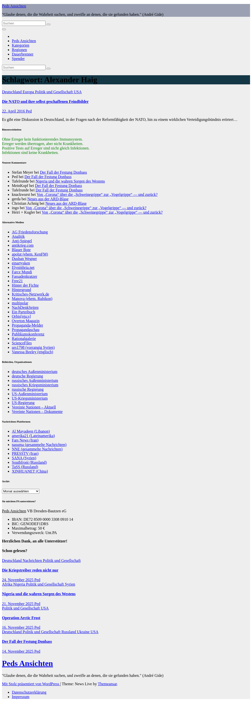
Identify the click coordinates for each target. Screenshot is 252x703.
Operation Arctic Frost (21, 618)
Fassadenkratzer (24, 276)
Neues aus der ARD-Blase (48, 199)
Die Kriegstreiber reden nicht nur (30, 570)
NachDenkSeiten (25, 307)
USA (78, 92)
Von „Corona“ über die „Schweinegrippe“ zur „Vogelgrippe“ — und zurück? (97, 194)
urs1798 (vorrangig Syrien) (33, 347)
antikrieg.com (22, 245)
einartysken (21, 263)
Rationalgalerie (24, 338)
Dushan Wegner (24, 259)
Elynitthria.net (23, 267)
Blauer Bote (21, 250)
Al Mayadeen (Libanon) (31, 431)
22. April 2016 (14, 111)
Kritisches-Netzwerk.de (30, 294)
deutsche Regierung (27, 376)
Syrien (70, 584)
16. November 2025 (18, 627)
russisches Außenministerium (35, 380)
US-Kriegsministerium (30, 398)
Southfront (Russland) (29, 462)
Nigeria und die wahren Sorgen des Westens (70, 181)
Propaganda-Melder (27, 325)
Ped (29, 111)
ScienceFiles (22, 343)
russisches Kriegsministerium (35, 385)
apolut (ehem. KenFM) (30, 254)
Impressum (20, 697)
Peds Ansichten (14, 6)
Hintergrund (21, 290)
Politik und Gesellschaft (54, 92)
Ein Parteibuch (23, 312)
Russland (69, 632)
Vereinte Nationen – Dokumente (37, 411)
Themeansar (107, 684)
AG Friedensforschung (30, 232)
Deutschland (12, 92)
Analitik (18, 236)
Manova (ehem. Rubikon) (32, 298)
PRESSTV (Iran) (25, 453)
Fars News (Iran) (25, 440)
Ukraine (84, 632)
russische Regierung (28, 389)
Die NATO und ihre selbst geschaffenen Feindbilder (45, 101)
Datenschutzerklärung (29, 692)
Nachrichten (33, 560)
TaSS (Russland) (25, 467)
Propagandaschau (25, 330)
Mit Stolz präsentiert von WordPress (31, 684)
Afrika (7, 584)
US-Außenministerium (30, 394)
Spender (18, 58)
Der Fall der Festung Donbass (63, 172)
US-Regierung (23, 403)
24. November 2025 (18, 580)
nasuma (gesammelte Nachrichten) (39, 445)
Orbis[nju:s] (21, 316)
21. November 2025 (18, 604)
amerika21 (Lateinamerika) (33, 436)
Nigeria (19, 584)
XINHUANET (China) (30, 471)
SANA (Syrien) (24, 458)
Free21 (17, 281)
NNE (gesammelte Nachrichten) (37, 449)
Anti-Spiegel (22, 241)
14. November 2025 (18, 651)
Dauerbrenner (22, 54)
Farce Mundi (22, 272)
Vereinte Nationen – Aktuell (34, 407)
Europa (29, 92)
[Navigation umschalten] (4, 29)
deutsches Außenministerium (34, 372)
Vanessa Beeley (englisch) (32, 352)
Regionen (19, 50)
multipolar (20, 303)
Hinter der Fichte (25, 285)
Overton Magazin (25, 321)
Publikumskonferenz (28, 334)
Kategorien (20, 45)
